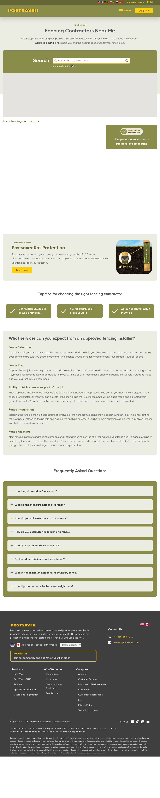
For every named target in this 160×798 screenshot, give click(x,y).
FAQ (80, 700)
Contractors (52, 679)
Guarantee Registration (26, 694)
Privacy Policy (85, 705)
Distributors (52, 693)
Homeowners (52, 674)
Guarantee (84, 689)
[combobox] (91, 61)
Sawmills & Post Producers (54, 686)
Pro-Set (18, 684)
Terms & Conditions (88, 710)
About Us (83, 674)
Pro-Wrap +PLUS (22, 679)
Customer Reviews (87, 679)
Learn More (22, 270)
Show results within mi (64, 66)
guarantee (101, 728)
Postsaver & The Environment (93, 684)
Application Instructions (25, 689)
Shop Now (143, 10)
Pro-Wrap (19, 674)
